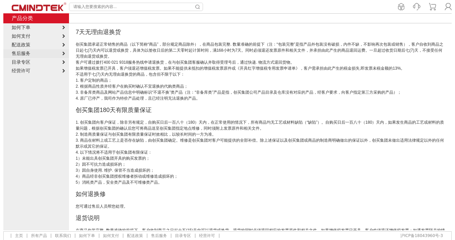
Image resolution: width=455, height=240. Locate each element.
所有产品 (39, 235)
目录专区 (183, 235)
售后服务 (159, 235)
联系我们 (63, 235)
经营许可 (207, 235)
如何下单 (87, 235)
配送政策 (135, 235)
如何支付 (111, 235)
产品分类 (22, 18)
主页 (19, 235)
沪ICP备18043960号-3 (421, 235)
